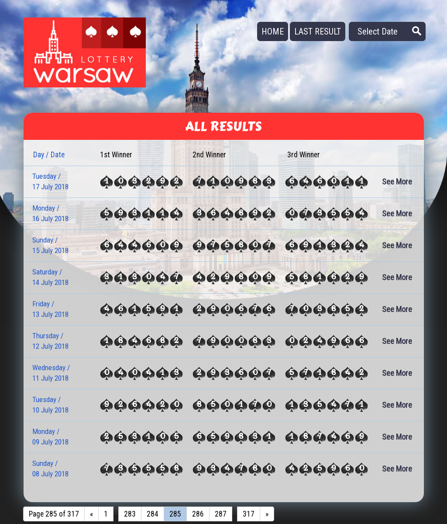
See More (397, 181)
